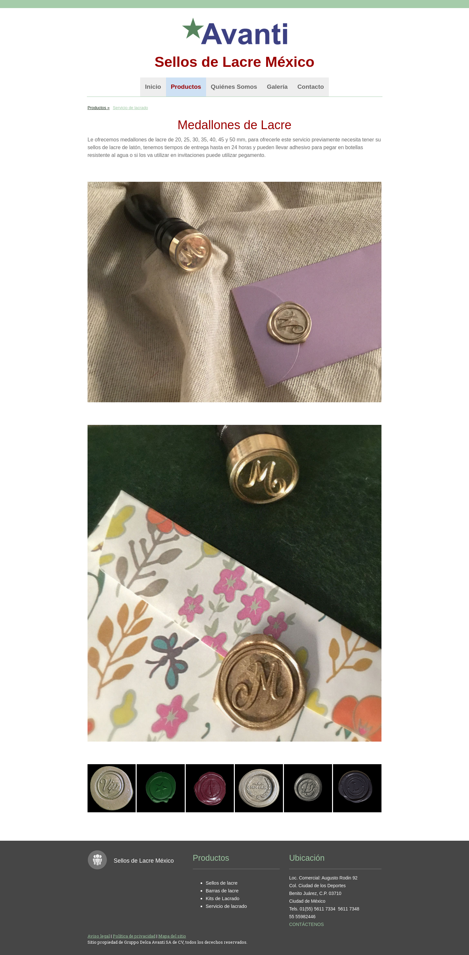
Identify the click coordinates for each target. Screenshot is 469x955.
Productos (186, 86)
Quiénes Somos (234, 86)
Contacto (310, 86)
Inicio (153, 86)
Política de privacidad (134, 936)
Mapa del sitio (172, 936)
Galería (277, 86)
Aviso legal (99, 936)
